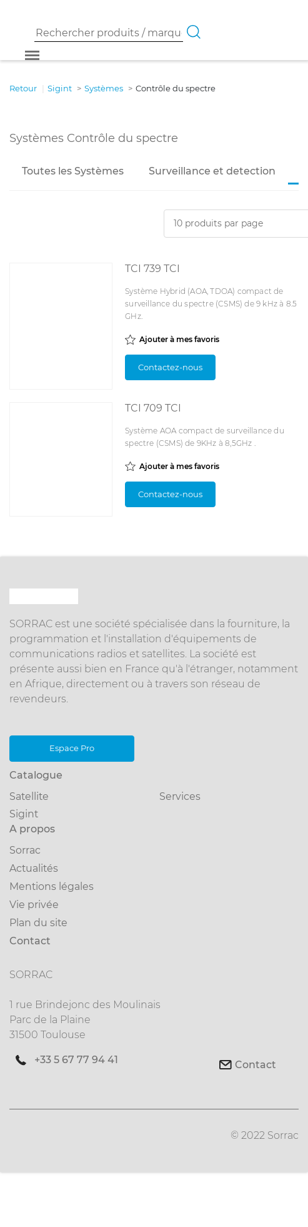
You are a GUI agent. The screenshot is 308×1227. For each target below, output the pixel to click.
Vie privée (34, 905)
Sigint (23, 814)
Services (180, 796)
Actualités (33, 868)
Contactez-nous (170, 367)
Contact (255, 1065)
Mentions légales (51, 886)
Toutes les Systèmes (73, 171)
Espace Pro (71, 748)
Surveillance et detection (212, 171)
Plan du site (38, 923)
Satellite (29, 796)
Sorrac (25, 850)
